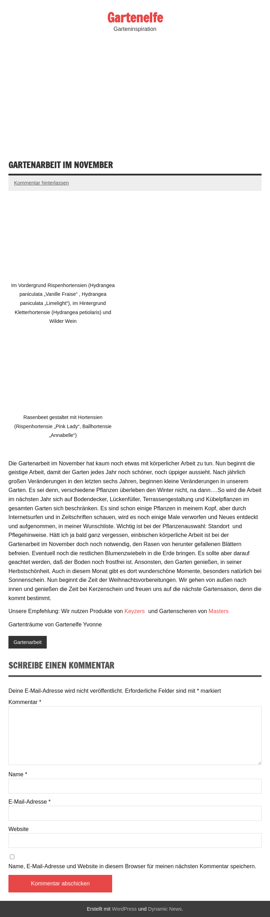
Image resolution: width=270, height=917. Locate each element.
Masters (219, 611)
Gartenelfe (135, 17)
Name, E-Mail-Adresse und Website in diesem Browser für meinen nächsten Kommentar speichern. (132, 866)
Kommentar (24, 702)
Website (18, 829)
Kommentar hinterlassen (41, 183)
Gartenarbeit (27, 642)
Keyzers (135, 611)
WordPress (124, 909)
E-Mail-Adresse (29, 802)
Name (17, 774)
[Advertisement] (135, 96)
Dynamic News (165, 909)
